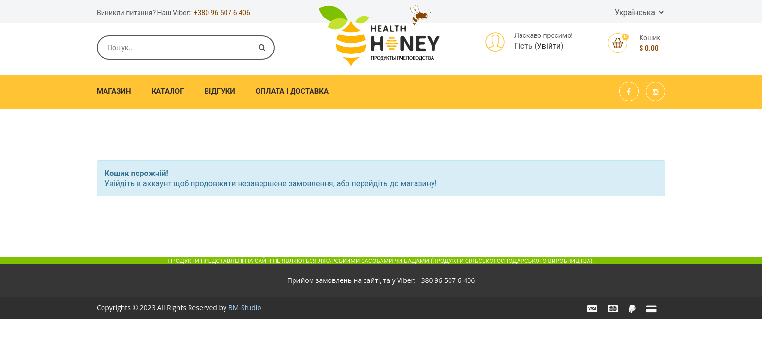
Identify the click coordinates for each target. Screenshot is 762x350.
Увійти (549, 46)
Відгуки (220, 91)
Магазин (114, 91)
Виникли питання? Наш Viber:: (173, 13)
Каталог (168, 91)
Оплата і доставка (292, 91)
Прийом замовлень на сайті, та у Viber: (381, 280)
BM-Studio (244, 307)
